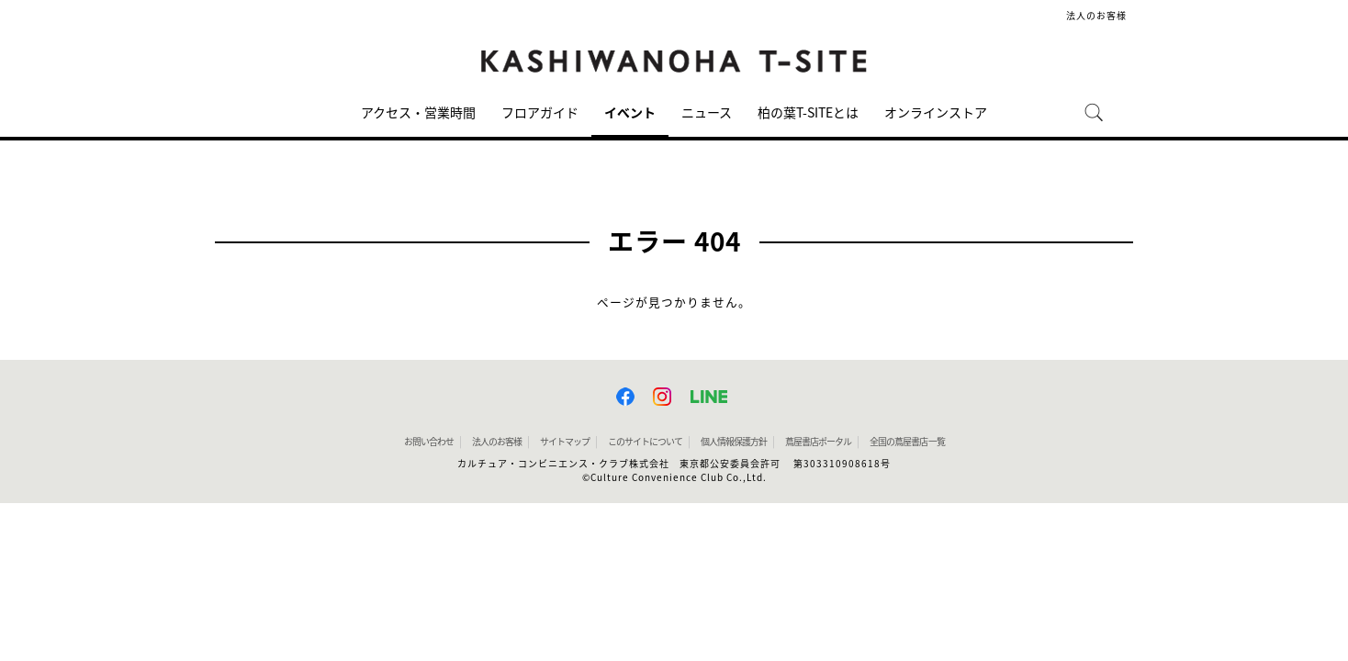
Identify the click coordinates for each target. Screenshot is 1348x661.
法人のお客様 (1096, 15)
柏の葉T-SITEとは (808, 112)
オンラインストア (935, 112)
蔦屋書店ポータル (818, 441)
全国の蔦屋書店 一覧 (907, 441)
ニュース (706, 112)
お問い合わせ (429, 441)
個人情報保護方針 (734, 441)
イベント (630, 112)
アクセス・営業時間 (418, 112)
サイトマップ (565, 441)
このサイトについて (645, 441)
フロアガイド (540, 112)
